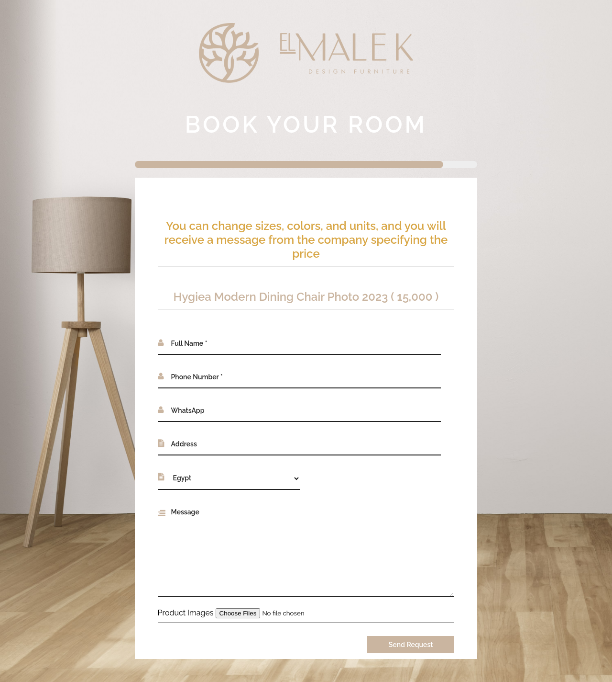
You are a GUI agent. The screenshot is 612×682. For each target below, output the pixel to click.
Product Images (186, 612)
